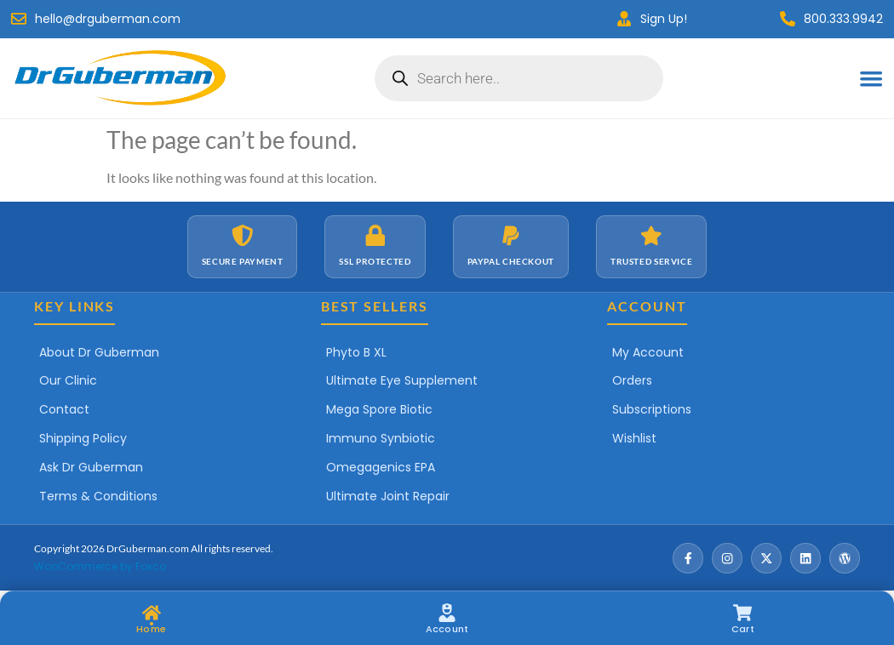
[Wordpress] (844, 558)
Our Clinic (68, 380)
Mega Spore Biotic (379, 409)
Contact (64, 409)
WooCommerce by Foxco (100, 566)
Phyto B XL (356, 352)
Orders (632, 380)
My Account (648, 352)
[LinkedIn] (805, 558)
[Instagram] (727, 558)
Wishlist (634, 438)
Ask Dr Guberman (91, 467)
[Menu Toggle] (871, 78)
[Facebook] (688, 558)
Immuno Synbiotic (380, 438)
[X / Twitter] (766, 558)
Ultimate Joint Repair (388, 496)
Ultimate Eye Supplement (402, 380)
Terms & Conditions (98, 496)
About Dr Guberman (99, 352)
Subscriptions (651, 409)
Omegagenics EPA (380, 467)
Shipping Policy (83, 438)
